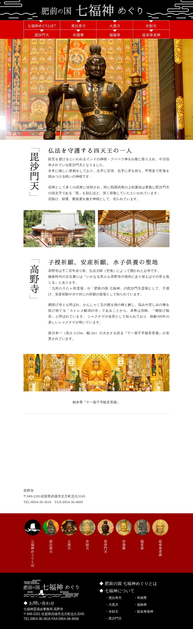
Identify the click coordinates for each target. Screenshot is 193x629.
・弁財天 (111, 611)
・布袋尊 (140, 597)
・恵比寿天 (113, 597)
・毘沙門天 (113, 618)
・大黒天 (111, 604)
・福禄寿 (140, 604)
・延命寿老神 (143, 611)
